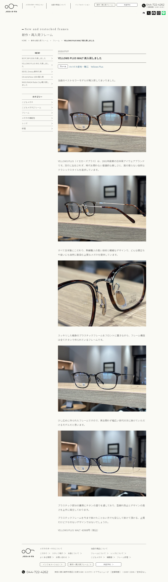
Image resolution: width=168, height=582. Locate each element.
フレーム (25, 112)
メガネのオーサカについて (34, 5)
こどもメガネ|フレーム (31, 107)
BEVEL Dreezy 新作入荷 (32, 71)
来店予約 (127, 5)
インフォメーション (82, 4)
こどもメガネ (27, 102)
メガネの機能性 (28, 118)
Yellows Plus (97, 66)
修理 (24, 128)
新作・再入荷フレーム (105, 5)
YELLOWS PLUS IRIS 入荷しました (35, 65)
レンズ (24, 123)
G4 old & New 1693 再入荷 (33, 77)
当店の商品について (58, 4)
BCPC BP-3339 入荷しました (34, 58)
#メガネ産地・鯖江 (79, 66)
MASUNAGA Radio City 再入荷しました (35, 83)
